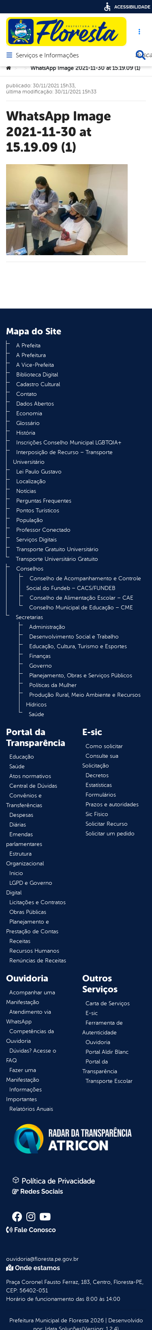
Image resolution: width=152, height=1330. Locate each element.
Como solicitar (104, 746)
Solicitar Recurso (107, 824)
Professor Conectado (43, 530)
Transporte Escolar (109, 1081)
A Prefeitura (31, 355)
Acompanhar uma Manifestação (30, 997)
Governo (40, 666)
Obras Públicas (27, 912)
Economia (29, 413)
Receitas (19, 941)
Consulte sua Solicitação (100, 761)
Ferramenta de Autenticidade (102, 1028)
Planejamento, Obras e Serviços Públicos (80, 675)
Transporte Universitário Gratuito (57, 559)
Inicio (16, 873)
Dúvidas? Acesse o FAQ (31, 1056)
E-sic (92, 1013)
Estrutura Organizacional (25, 859)
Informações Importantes (24, 1094)
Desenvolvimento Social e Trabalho (74, 637)
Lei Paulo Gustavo (39, 472)
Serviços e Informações (47, 56)
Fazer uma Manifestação (22, 1075)
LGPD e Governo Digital (29, 888)
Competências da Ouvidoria (30, 1036)
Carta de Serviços (108, 1003)
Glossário (28, 423)
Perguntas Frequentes (43, 501)
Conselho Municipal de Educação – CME (81, 608)
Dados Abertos (35, 404)
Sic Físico (97, 814)
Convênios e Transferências (24, 800)
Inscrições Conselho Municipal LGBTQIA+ (68, 443)
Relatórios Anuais (31, 1109)
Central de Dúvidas (33, 786)
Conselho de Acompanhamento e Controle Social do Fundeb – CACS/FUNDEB (83, 583)
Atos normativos (30, 776)
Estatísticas (99, 785)
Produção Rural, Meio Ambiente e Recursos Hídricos (83, 700)
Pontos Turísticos (37, 510)
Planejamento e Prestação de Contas (32, 927)
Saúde (36, 714)
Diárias (17, 825)
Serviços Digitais (36, 540)
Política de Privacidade (53, 1180)
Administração (47, 627)
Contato (26, 394)
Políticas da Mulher (53, 685)
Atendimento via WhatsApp (28, 1017)
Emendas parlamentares (24, 839)
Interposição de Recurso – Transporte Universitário (63, 457)
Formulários (101, 795)
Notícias (26, 491)
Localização (31, 481)
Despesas (21, 815)
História (25, 433)
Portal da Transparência (99, 1066)
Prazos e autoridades (112, 804)
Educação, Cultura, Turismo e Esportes (78, 646)
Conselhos (29, 569)
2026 (96, 1320)
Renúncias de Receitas (37, 961)
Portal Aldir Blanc (107, 1052)
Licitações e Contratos (37, 902)
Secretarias (29, 617)
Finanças (40, 656)
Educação (21, 757)
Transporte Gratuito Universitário (57, 549)
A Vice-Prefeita (35, 365)
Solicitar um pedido (110, 834)
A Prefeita (28, 346)
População (29, 520)
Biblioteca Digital (37, 375)
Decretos (97, 775)
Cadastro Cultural (38, 384)
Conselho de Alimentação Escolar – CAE (81, 598)
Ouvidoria (98, 1042)
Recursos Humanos (34, 951)
